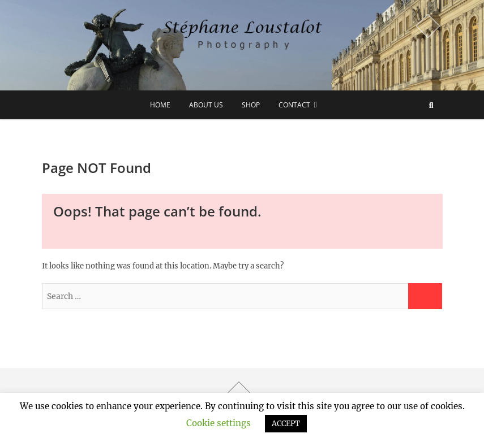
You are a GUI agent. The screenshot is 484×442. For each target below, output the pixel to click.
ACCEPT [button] (286, 423)
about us (206, 105)
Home (160, 105)
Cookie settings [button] (218, 423)
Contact (294, 105)
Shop (251, 105)
